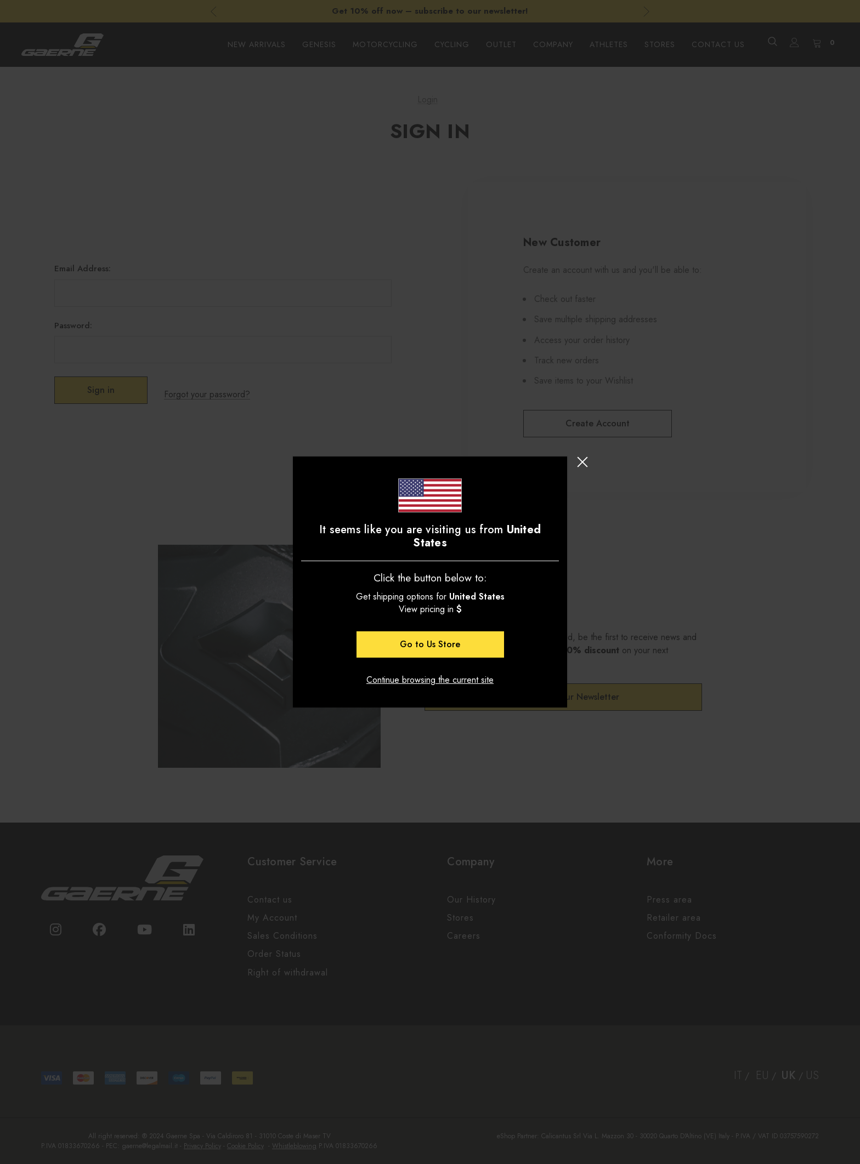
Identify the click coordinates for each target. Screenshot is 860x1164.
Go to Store (430, 644)
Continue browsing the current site (430, 680)
